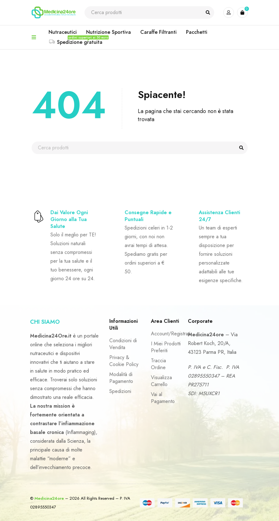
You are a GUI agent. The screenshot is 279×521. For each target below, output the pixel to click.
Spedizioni (120, 391)
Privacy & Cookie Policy (123, 361)
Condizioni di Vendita (123, 344)
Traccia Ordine (158, 364)
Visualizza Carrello (161, 381)
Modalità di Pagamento (121, 378)
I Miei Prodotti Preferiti (166, 347)
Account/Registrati (170, 333)
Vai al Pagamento (163, 398)
